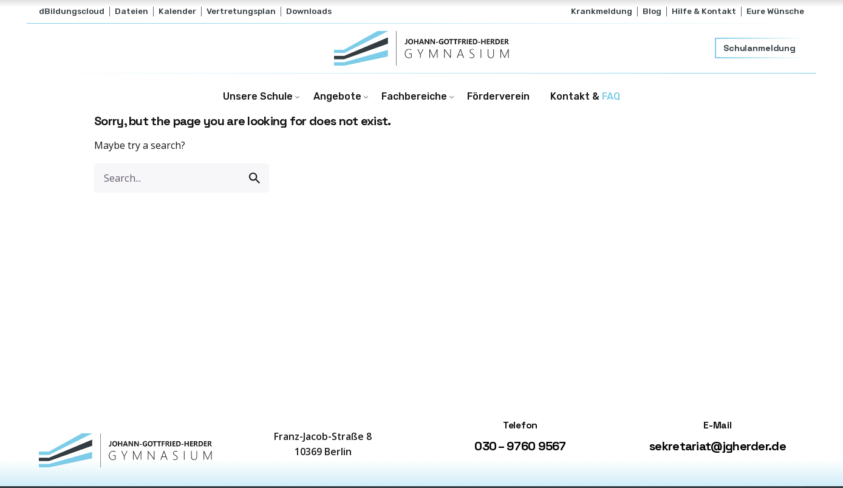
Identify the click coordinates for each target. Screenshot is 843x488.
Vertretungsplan (241, 11)
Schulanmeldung (759, 48)
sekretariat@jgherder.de (717, 446)
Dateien (131, 11)
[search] (254, 178)
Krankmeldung (601, 11)
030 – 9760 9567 (520, 446)
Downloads (309, 11)
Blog (652, 11)
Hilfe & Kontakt (704, 11)
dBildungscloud (71, 11)
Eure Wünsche (775, 11)
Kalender (177, 11)
